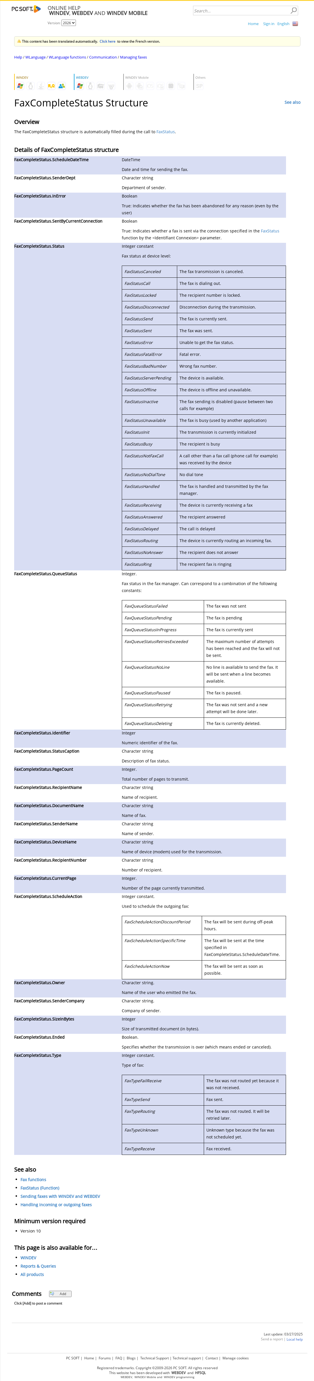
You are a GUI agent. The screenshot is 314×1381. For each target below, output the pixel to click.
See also (292, 102)
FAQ (118, 1358)
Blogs (131, 1358)
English (283, 23)
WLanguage (35, 57)
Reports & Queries (38, 1266)
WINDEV (28, 1257)
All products (32, 1274)
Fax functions (33, 1179)
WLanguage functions (67, 57)
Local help (295, 1339)
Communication (103, 57)
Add (58, 1293)
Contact (211, 1358)
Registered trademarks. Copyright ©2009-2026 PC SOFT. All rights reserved (157, 1367)
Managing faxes (133, 57)
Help (18, 57)
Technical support (187, 1358)
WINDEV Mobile (145, 1377)
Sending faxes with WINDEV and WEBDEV (60, 1196)
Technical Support (154, 1358)
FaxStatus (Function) (39, 1188)
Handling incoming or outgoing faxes (56, 1204)
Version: (54, 22)
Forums (105, 1358)
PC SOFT (73, 1358)
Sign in (268, 23)
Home (253, 23)
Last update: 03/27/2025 (283, 1334)
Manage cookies (236, 1358)
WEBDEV (126, 1377)
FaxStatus (165, 131)
